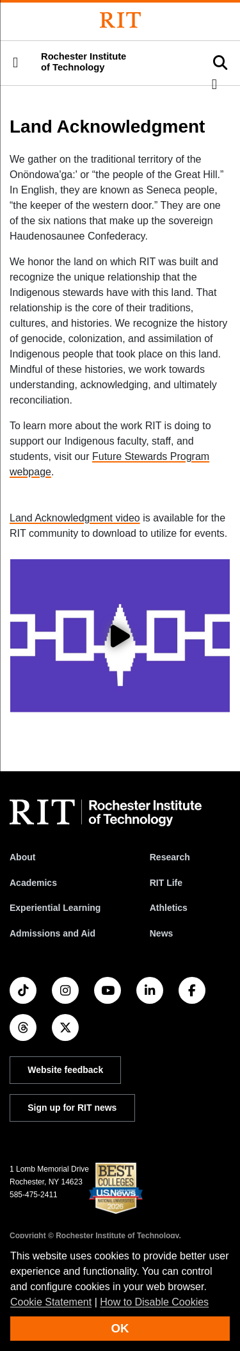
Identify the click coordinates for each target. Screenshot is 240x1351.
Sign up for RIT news (72, 1107)
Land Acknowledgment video (75, 517)
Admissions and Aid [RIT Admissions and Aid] (52, 933)
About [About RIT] (22, 857)
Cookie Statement (51, 1302)
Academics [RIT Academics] (33, 883)
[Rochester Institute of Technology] (120, 20)
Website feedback (65, 1070)
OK (120, 1328)
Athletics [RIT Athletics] (169, 908)
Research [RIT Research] (170, 857)
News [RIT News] (161, 933)
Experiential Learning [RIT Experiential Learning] (55, 908)
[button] (15, 63)
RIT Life (166, 883)
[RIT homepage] (106, 813)
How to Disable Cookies (154, 1302)
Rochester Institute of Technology (83, 61)
